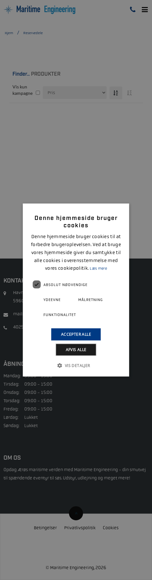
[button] (76, 365)
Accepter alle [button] (76, 334)
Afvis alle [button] (76, 349)
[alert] (76, 290)
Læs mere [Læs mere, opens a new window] (98, 268)
